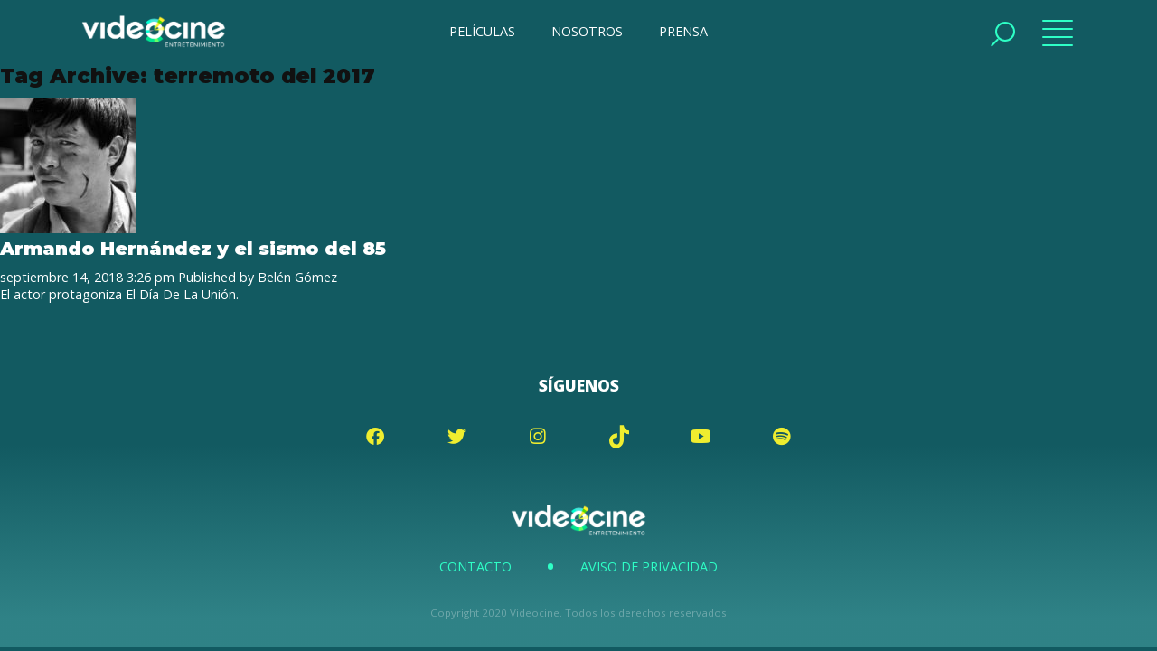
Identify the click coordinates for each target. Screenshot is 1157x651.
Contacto (475, 566)
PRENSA (683, 31)
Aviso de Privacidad (649, 566)
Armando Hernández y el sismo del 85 (193, 248)
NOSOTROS (587, 31)
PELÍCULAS (482, 31)
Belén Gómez (297, 277)
